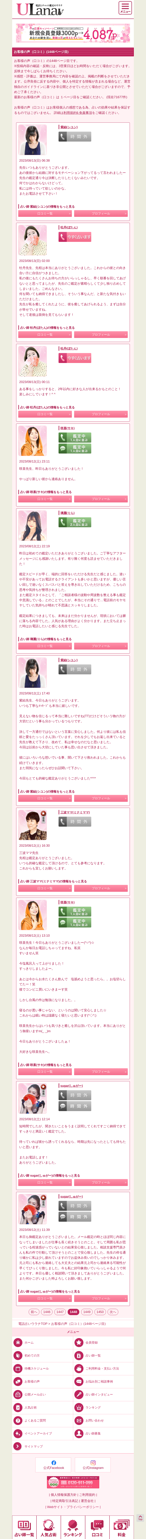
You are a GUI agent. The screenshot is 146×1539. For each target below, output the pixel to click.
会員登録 (85, 1342)
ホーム (23, 1342)
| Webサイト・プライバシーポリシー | (73, 1507)
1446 (46, 1312)
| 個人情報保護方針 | (63, 1495)
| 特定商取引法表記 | (65, 1501)
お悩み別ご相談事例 (93, 1381)
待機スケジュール (30, 1368)
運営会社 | (88, 1501)
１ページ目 (68, 97)
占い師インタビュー (93, 1394)
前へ (34, 1312)
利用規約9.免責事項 (77, 113)
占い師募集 (87, 1433)
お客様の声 (26, 1381)
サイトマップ (27, 1446)
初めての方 (26, 1355)
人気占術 (24, 1407)
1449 (86, 1312)
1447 (60, 1312)
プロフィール (101, 213)
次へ (113, 1312)
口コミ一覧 (45, 213)
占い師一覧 (87, 1355)
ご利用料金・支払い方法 (96, 1368)
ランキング (87, 1407)
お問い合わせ (88, 1420)
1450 (100, 1312)
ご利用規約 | (88, 1495)
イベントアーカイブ (32, 1433)
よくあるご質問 (29, 1420)
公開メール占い (29, 1394)
